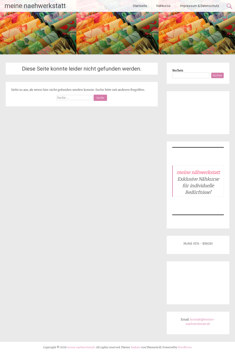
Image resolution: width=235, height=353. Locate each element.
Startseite (140, 6)
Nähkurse (163, 6)
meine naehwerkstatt (35, 6)
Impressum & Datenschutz (199, 6)
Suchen (177, 70)
